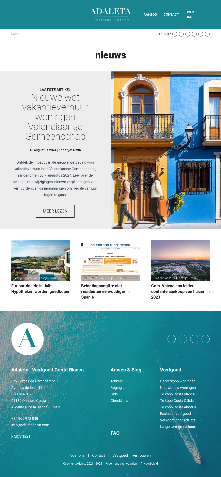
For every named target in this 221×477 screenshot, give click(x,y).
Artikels (117, 381)
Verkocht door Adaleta (177, 420)
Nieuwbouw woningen (178, 387)
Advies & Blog (126, 370)
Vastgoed (170, 370)
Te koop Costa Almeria (178, 407)
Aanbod (150, 14)
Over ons (190, 14)
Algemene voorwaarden (121, 463)
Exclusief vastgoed (175, 413)
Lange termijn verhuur (177, 426)
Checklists (119, 400)
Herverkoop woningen (177, 381)
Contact (171, 14)
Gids (114, 394)
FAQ (115, 433)
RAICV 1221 (20, 436)
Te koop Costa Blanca (177, 394)
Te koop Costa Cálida (177, 400)
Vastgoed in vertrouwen (131, 455)
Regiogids (119, 387)
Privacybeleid (149, 463)
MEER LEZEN (55, 211)
